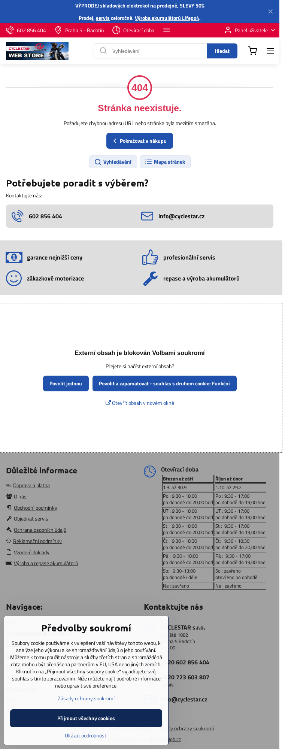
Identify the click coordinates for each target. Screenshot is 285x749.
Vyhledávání (112, 162)
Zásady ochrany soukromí (185, 728)
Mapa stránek (165, 162)
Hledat (222, 51)
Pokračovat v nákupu (139, 141)
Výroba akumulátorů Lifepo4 (167, 18)
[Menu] (270, 50)
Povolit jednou (65, 383)
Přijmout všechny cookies (86, 733)
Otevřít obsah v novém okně (140, 403)
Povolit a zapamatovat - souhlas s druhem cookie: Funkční (164, 383)
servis (103, 18)
